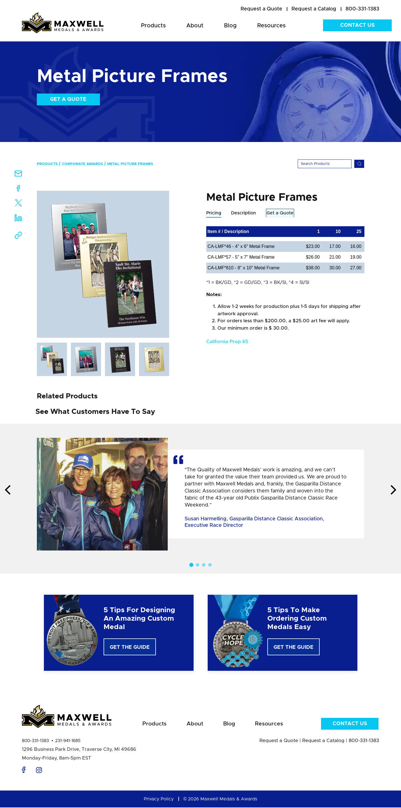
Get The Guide (130, 647)
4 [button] (210, 565)
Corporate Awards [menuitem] (82, 164)
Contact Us (357, 25)
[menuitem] (261, 9)
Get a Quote (68, 99)
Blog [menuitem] (230, 25)
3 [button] (203, 565)
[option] (103, 264)
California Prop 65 (227, 341)
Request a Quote (278, 741)
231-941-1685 (67, 741)
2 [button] (197, 565)
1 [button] (191, 565)
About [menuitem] (194, 25)
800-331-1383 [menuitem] (362, 9)
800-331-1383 (35, 741)
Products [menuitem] (153, 25)
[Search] (324, 163)
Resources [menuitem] (271, 25)
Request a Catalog (323, 741)
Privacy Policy (159, 799)
